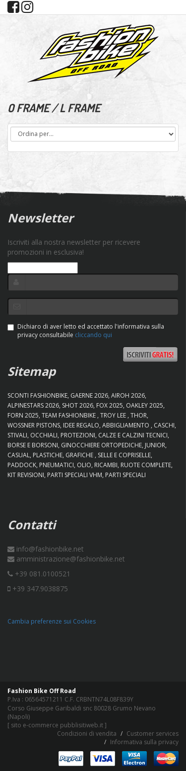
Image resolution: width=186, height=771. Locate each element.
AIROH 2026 (128, 395)
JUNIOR (155, 445)
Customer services (152, 733)
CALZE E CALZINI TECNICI (133, 435)
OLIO (84, 465)
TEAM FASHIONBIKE (69, 415)
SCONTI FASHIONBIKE (37, 395)
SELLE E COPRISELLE (124, 455)
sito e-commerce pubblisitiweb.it (57, 725)
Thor (138, 415)
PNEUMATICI (56, 465)
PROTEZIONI (78, 435)
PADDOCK (21, 465)
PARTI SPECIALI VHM (74, 475)
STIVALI (17, 435)
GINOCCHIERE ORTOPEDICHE (101, 445)
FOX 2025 (109, 405)
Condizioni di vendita (87, 733)
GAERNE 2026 (89, 395)
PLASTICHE (47, 455)
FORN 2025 (23, 415)
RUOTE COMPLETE (146, 465)
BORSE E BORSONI (32, 445)
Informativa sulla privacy (144, 742)
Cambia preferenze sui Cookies (51, 621)
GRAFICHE (80, 455)
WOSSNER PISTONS (33, 425)
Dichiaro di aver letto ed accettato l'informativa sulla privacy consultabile (85, 330)
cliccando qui (93, 335)
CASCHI (164, 425)
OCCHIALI (44, 435)
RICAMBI (106, 465)
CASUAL (18, 455)
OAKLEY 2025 (144, 405)
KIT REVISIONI (25, 475)
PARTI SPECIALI (125, 475)
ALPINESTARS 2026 (33, 405)
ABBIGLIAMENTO (126, 425)
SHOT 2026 (77, 405)
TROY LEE (113, 415)
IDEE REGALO (81, 425)
